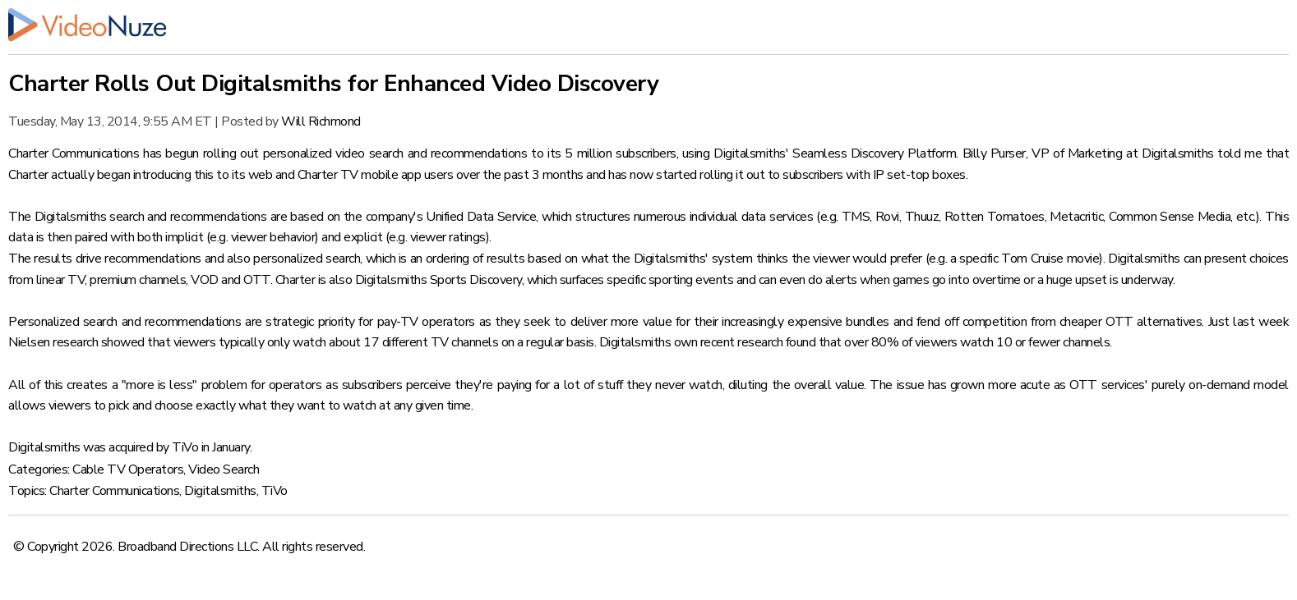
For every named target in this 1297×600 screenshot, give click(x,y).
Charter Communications (114, 491)
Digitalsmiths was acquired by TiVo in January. (130, 447)
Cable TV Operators (127, 469)
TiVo (274, 491)
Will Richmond (321, 121)
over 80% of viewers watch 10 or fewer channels (977, 342)
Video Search (223, 469)
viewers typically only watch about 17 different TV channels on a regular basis (383, 342)
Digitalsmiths (220, 491)
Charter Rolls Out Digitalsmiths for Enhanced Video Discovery (333, 83)
